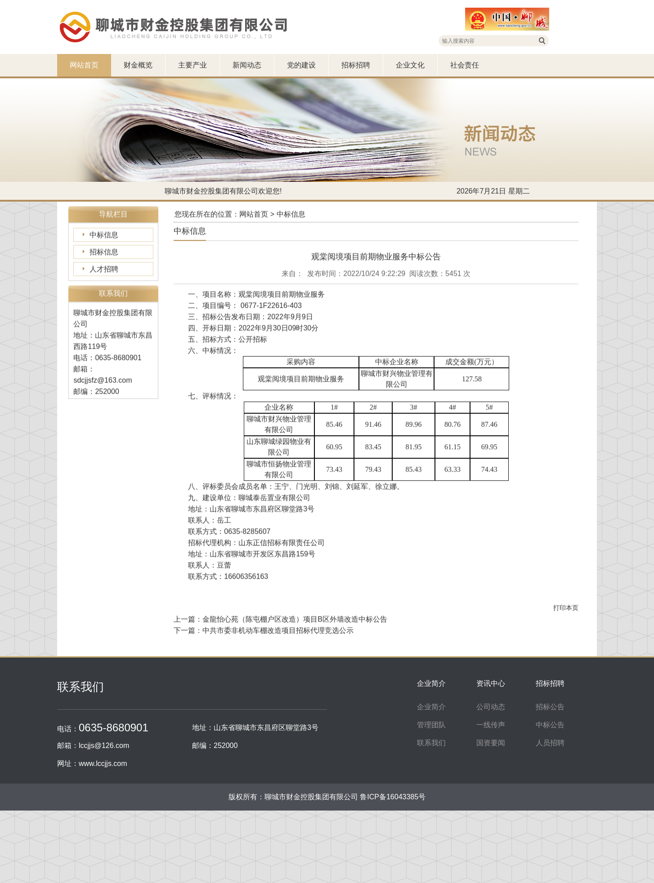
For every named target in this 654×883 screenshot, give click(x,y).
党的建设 (301, 65)
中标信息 (104, 257)
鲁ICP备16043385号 (393, 797)
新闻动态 (247, 65)
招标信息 (104, 274)
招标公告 (550, 707)
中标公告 (550, 725)
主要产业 (192, 65)
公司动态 (490, 707)
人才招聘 (104, 291)
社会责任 (464, 65)
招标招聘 (355, 65)
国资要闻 (490, 743)
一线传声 (490, 725)
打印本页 (565, 629)
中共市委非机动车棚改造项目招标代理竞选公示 (278, 652)
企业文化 (410, 65)
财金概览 (138, 65)
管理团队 (431, 725)
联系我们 (431, 743)
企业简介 (431, 707)
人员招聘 (550, 743)
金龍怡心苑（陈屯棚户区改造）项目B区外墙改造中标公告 (294, 641)
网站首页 (84, 65)
